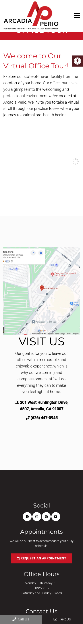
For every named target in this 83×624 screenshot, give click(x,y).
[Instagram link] (36, 516)
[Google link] (46, 516)
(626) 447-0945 (44, 417)
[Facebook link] (27, 516)
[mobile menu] (77, 15)
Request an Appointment (41, 558)
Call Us (20, 619)
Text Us (62, 619)
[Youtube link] (55, 516)
